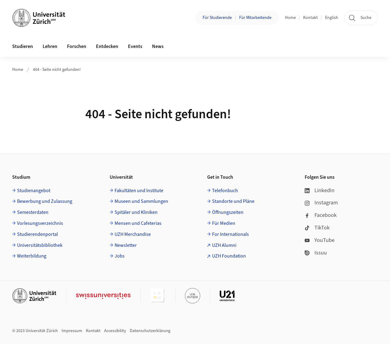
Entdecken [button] (107, 46)
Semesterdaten (32, 212)
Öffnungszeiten (227, 212)
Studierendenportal (37, 234)
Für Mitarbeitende (255, 18)
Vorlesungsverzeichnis (40, 223)
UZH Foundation (229, 256)
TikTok (317, 228)
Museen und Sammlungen (141, 201)
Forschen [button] (76, 46)
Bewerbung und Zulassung (44, 201)
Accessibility (115, 331)
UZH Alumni (224, 245)
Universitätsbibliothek (39, 245)
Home (290, 18)
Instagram (321, 203)
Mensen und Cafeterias (138, 223)
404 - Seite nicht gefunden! (57, 70)
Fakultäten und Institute (139, 190)
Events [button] (135, 46)
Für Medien (223, 223)
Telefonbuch (225, 190)
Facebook (321, 215)
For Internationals (230, 234)
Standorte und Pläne (233, 201)
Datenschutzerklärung (150, 331)
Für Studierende (217, 18)
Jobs (120, 256)
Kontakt (310, 18)
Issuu (316, 253)
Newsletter (126, 245)
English (331, 18)
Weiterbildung (31, 256)
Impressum (72, 331)
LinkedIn (320, 190)
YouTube (320, 240)
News (158, 46)
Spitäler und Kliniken (136, 212)
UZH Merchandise (133, 234)
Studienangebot (33, 190)
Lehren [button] (50, 46)
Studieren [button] (22, 46)
